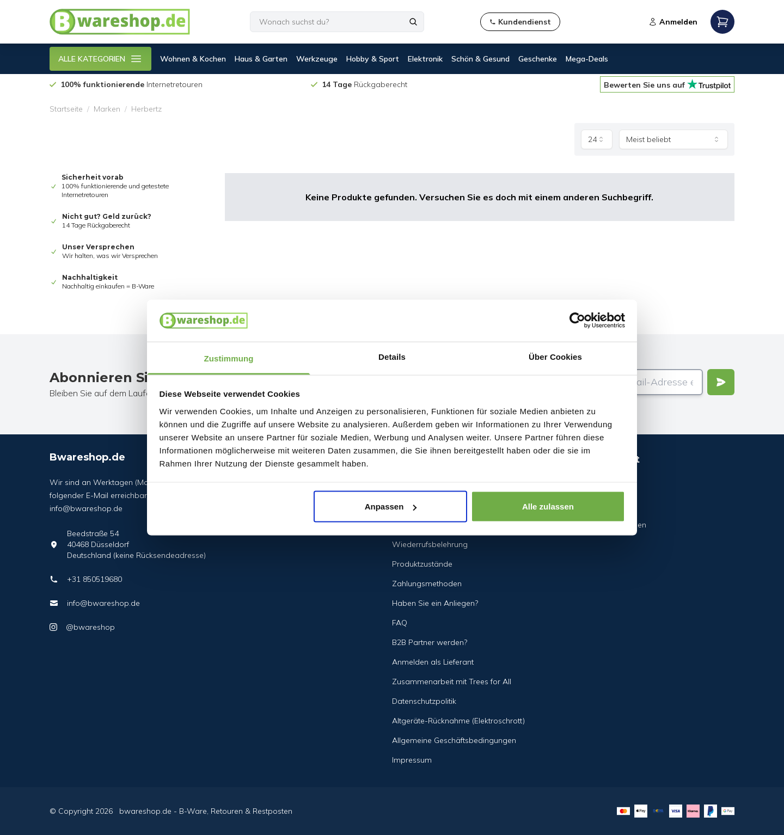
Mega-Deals (587, 59)
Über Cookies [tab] (555, 356)
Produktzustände (422, 564)
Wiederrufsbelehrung (430, 544)
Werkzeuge (317, 59)
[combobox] (596, 139)
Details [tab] (392, 356)
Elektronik (425, 59)
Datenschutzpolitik (424, 701)
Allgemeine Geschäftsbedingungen (454, 740)
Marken (107, 109)
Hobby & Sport (372, 59)
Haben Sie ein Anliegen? (435, 603)
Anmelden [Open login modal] (672, 22)
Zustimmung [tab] (229, 358)
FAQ (399, 623)
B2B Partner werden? (429, 642)
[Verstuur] (720, 382)
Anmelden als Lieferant (433, 662)
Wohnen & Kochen (193, 59)
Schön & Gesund (480, 59)
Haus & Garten (261, 59)
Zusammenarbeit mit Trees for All (451, 681)
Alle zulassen (548, 506)
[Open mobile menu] (722, 22)
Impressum (412, 760)
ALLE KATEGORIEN (100, 58)
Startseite (66, 109)
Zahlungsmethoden (427, 583)
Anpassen (391, 506)
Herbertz (146, 109)
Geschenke (537, 59)
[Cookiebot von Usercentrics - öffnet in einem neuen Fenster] (577, 320)
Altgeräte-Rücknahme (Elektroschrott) (458, 721)
